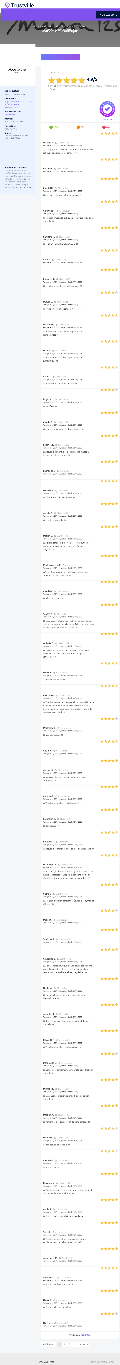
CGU (111, 1362)
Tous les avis (10, 114)
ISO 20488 (107, 120)
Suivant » (83, 1344)
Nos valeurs (99, 1362)
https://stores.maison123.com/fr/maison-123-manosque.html (18, 104)
